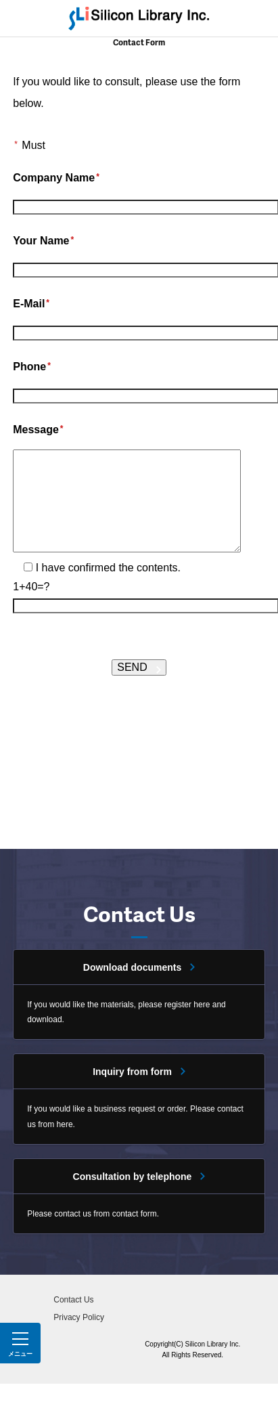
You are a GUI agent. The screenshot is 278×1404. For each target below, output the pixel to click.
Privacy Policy (78, 1337)
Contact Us (73, 1320)
